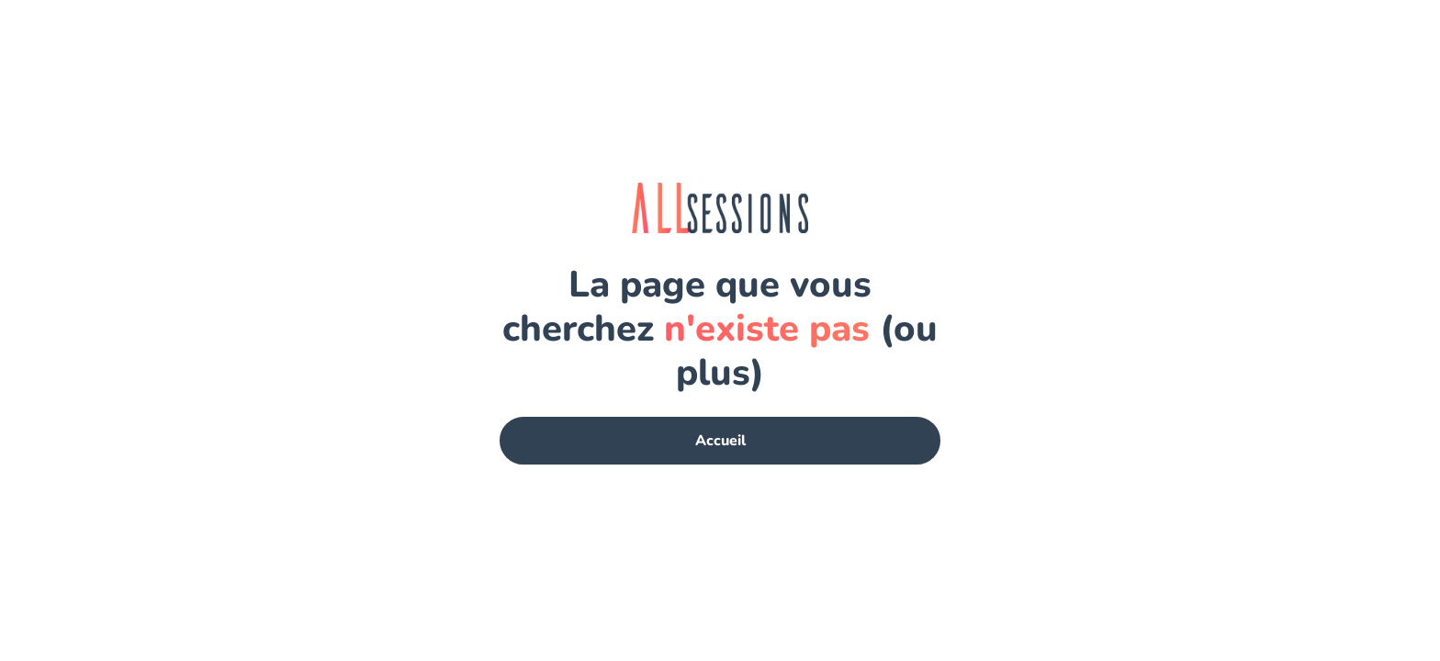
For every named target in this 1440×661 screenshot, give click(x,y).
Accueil (720, 441)
